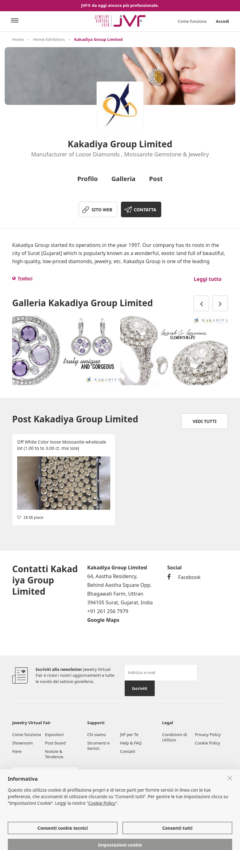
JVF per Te (129, 734)
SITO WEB (102, 210)
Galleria (123, 178)
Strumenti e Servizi (98, 745)
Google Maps (103, 620)
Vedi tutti (204, 421)
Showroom (22, 743)
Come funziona (192, 21)
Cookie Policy (207, 743)
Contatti (127, 751)
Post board (55, 743)
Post (156, 178)
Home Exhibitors (49, 39)
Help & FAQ (131, 743)
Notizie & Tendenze (54, 754)
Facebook (184, 577)
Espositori (54, 734)
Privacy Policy (208, 734)
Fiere (17, 751)
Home (18, 39)
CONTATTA (145, 210)
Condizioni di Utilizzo (174, 737)
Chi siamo (96, 734)
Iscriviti (139, 688)
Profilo (87, 178)
